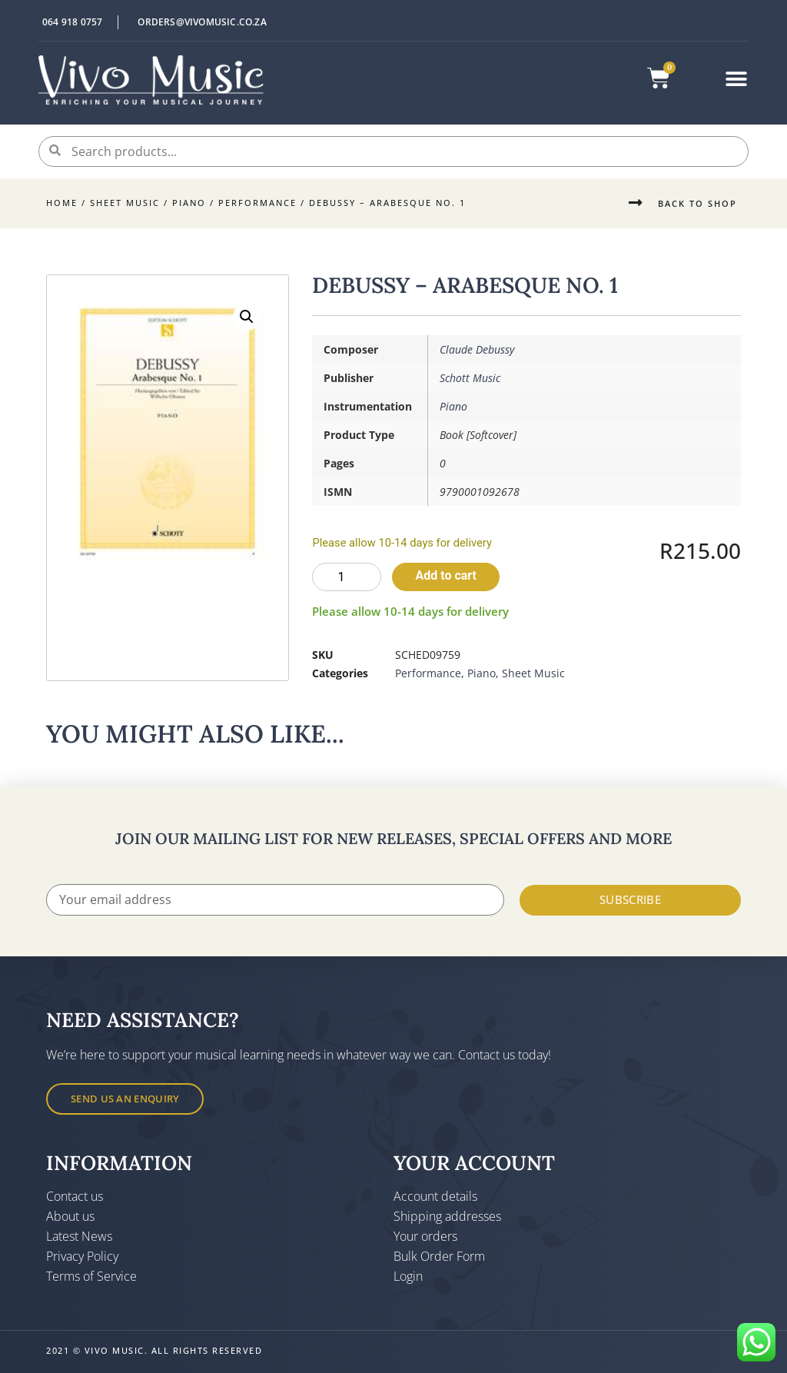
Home (62, 202)
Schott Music (470, 378)
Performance (257, 202)
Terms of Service (91, 1276)
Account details (435, 1196)
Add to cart (446, 575)
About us (70, 1216)
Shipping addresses (447, 1216)
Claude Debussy (477, 349)
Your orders (425, 1236)
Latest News (79, 1236)
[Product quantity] (346, 577)
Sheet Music (125, 202)
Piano (189, 202)
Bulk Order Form (439, 1256)
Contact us (74, 1196)
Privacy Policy (82, 1256)
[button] (736, 79)
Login (408, 1276)
